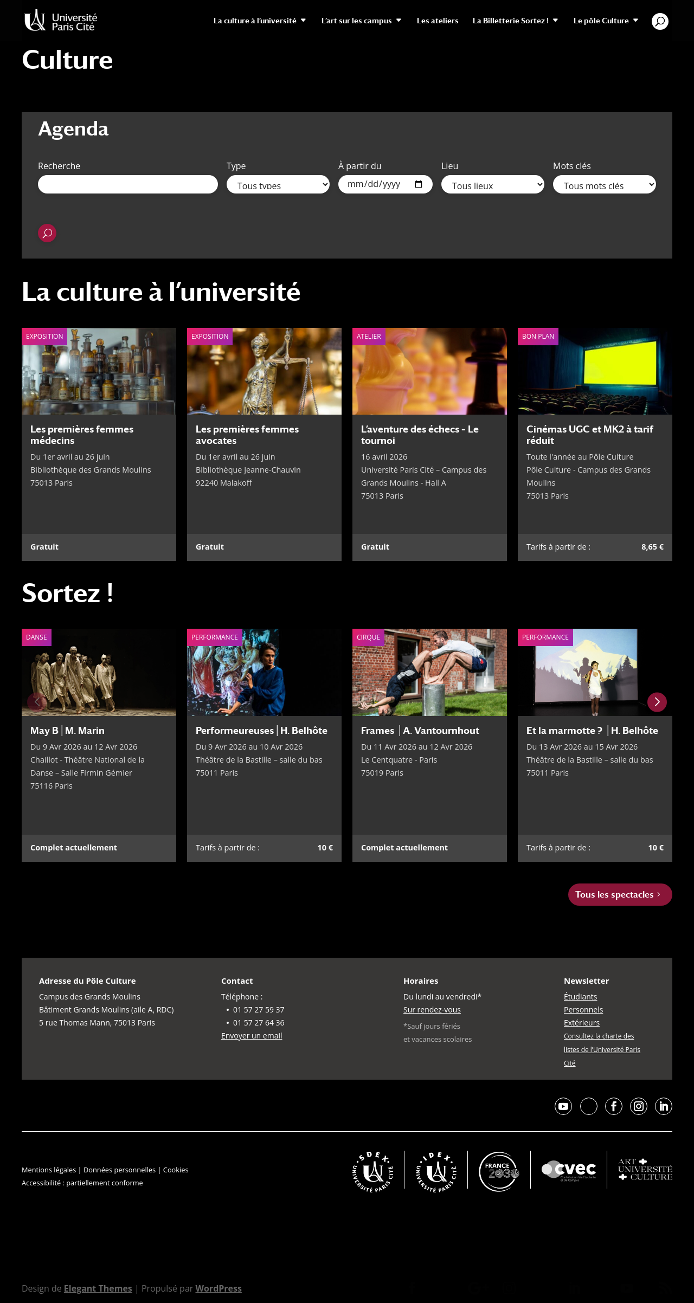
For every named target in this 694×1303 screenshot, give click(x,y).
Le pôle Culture (601, 21)
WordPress (218, 1288)
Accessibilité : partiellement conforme (82, 1183)
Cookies (176, 1170)
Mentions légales (49, 1170)
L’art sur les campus (357, 21)
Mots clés (572, 166)
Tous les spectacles (614, 894)
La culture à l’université (255, 21)
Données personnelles (119, 1170)
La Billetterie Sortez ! (511, 21)
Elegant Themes (98, 1288)
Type (236, 166)
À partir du (360, 166)
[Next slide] (657, 702)
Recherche (59, 166)
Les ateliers (438, 21)
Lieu (449, 166)
